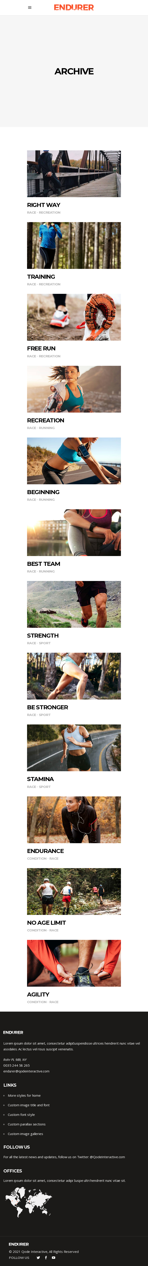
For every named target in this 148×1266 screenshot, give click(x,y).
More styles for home (24, 1095)
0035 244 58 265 (16, 1065)
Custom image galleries (25, 1133)
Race (31, 212)
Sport (45, 643)
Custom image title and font (29, 1105)
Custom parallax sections (26, 1124)
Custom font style (21, 1114)
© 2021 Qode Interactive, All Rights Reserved (43, 1251)
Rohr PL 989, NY (15, 1059)
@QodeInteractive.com (107, 1157)
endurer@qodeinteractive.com (26, 1071)
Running (47, 428)
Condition (37, 858)
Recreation (50, 212)
